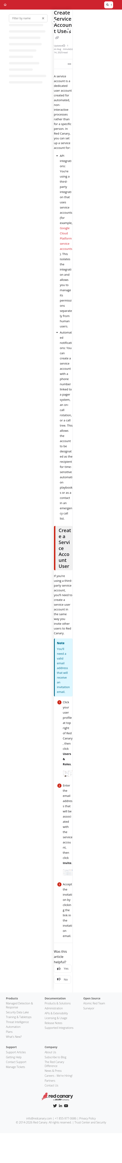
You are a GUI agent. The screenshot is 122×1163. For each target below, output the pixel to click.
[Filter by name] (28, 18)
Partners (50, 1080)
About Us (50, 1052)
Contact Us (51, 1085)
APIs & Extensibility (56, 1013)
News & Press (53, 1071)
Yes (63, 968)
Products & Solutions (58, 1003)
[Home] (5, 5)
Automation (13, 1027)
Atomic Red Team (94, 1003)
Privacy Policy (87, 1118)
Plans (9, 1032)
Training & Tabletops (18, 1017)
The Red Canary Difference (54, 1064)
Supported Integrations (59, 1028)
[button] (108, 4)
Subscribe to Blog (55, 1057)
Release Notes (53, 1023)
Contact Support (16, 1062)
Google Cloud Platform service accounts (66, 238)
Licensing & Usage (56, 1018)
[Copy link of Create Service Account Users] (57, 38)
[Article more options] (69, 64)
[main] (63, 501)
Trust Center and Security (90, 1122)
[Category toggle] (54, 21)
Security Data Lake (17, 1012)
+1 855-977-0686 (66, 1118)
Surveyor (88, 1008)
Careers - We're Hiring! (59, 1076)
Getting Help (14, 1057)
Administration (54, 1008)
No (62, 979)
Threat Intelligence (17, 1022)
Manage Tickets (15, 1067)
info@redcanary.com (39, 1118)
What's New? (14, 1037)
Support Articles (16, 1052)
